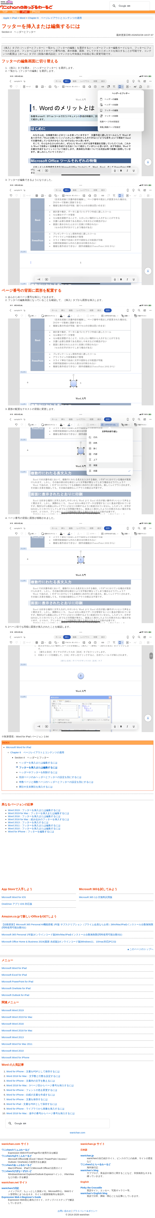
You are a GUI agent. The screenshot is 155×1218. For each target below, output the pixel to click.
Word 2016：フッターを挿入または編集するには (34, 816)
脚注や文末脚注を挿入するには (36, 786)
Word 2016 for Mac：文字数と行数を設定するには (33, 1076)
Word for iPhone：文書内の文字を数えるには (30, 1080)
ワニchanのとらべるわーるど (95, 1164)
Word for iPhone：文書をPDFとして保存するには (33, 1071)
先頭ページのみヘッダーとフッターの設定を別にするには (50, 777)
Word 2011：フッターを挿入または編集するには (34, 825)
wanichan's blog (89, 1170)
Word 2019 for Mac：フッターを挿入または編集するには (38, 813)
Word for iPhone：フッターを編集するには (31, 831)
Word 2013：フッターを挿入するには (28, 822)
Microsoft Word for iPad (18, 747)
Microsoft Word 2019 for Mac (17, 1017)
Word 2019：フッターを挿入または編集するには (34, 810)
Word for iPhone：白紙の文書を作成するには (30, 1094)
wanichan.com (77, 1132)
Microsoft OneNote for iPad (16, 988)
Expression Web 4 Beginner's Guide (21, 1197)
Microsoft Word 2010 (13, 1050)
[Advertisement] (77, 860)
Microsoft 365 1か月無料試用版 (95, 897)
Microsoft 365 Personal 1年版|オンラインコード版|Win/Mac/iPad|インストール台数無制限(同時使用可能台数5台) (62, 934)
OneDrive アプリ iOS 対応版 (17, 904)
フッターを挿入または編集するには (41, 26)
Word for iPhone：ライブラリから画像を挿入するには (35, 1108)
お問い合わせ (64, 1211)
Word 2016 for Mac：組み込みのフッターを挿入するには (38, 819)
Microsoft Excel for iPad (14, 974)
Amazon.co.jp (11, 916)
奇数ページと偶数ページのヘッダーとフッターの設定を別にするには (56, 782)
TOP (5, 11)
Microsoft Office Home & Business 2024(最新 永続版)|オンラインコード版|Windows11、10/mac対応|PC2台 (59, 941)
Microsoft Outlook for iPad (15, 995)
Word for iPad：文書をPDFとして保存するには (31, 1104)
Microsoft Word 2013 (13, 1037)
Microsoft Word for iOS (14, 897)
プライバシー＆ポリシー (85, 1211)
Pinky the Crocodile (91, 1187)
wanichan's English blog (93, 1193)
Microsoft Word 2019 (13, 1010)
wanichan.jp (87, 1155)
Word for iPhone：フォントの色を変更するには (31, 1090)
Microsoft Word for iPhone (15, 1057)
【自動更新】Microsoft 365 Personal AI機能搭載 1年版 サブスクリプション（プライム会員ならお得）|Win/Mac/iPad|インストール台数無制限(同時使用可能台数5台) (77, 926)
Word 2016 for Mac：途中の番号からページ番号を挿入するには (40, 1113)
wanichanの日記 (10, 1188)
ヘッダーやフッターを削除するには (38, 772)
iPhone (36, 11)
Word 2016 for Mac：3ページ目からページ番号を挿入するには (40, 1085)
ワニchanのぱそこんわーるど (17, 1156)
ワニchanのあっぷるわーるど (17, 1165)
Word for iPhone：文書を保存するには (27, 1099)
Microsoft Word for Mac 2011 (17, 1044)
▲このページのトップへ (140, 949)
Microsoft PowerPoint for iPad (17, 981)
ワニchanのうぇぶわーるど (15, 1150)
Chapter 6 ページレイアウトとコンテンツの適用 (37, 752)
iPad (24, 11)
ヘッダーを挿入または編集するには (38, 762)
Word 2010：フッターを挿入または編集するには (34, 828)
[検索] (129, 6)
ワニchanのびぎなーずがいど (17, 1171)
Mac (14, 11)
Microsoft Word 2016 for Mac (17, 1030)
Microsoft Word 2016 (13, 1023)
